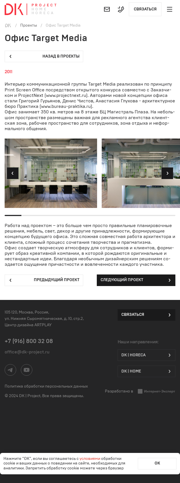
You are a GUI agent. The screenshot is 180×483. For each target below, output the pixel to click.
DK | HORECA (146, 355)
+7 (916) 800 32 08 (29, 341)
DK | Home (146, 371)
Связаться (145, 9)
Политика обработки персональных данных (46, 386)
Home (39, 9)
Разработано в (140, 391)
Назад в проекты (43, 56)
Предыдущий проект (43, 280)
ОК (157, 463)
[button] (12, 173)
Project (44, 5)
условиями (90, 459)
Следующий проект (136, 280)
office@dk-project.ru (27, 352)
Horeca (43, 13)
